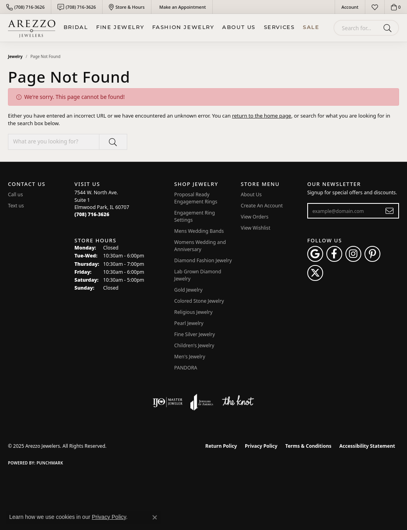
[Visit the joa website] (201, 402)
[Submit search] (389, 28)
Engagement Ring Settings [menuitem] (194, 216)
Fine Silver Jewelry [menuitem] (194, 334)
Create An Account (262, 205)
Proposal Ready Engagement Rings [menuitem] (195, 198)
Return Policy (221, 446)
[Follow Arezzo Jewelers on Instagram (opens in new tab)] (353, 254)
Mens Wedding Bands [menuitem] (199, 231)
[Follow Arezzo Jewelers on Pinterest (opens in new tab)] (372, 254)
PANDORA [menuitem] (185, 367)
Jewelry (15, 56)
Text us (16, 205)
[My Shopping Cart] (396, 7)
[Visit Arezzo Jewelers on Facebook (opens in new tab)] (334, 254)
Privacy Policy (261, 446)
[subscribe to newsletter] (389, 211)
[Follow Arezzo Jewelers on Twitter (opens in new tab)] (315, 273)
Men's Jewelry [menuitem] (189, 356)
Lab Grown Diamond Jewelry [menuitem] (197, 275)
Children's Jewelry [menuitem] (194, 345)
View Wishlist (256, 227)
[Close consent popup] (154, 517)
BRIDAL (76, 27)
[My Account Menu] (350, 7)
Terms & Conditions (308, 446)
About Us (239, 27)
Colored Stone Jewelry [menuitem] (199, 301)
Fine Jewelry (120, 27)
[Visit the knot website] (237, 402)
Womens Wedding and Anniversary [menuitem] (200, 246)
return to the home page (261, 115)
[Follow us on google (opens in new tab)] (315, 254)
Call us (15, 194)
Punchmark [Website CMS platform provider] (50, 463)
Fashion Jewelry (183, 27)
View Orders (255, 216)
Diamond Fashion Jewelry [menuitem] (203, 260)
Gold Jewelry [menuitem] (188, 289)
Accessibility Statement (367, 446)
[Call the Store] (91, 214)
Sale (311, 27)
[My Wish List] (374, 7)
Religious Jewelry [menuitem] (193, 312)
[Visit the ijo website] (167, 402)
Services (279, 27)
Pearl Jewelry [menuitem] (189, 323)
